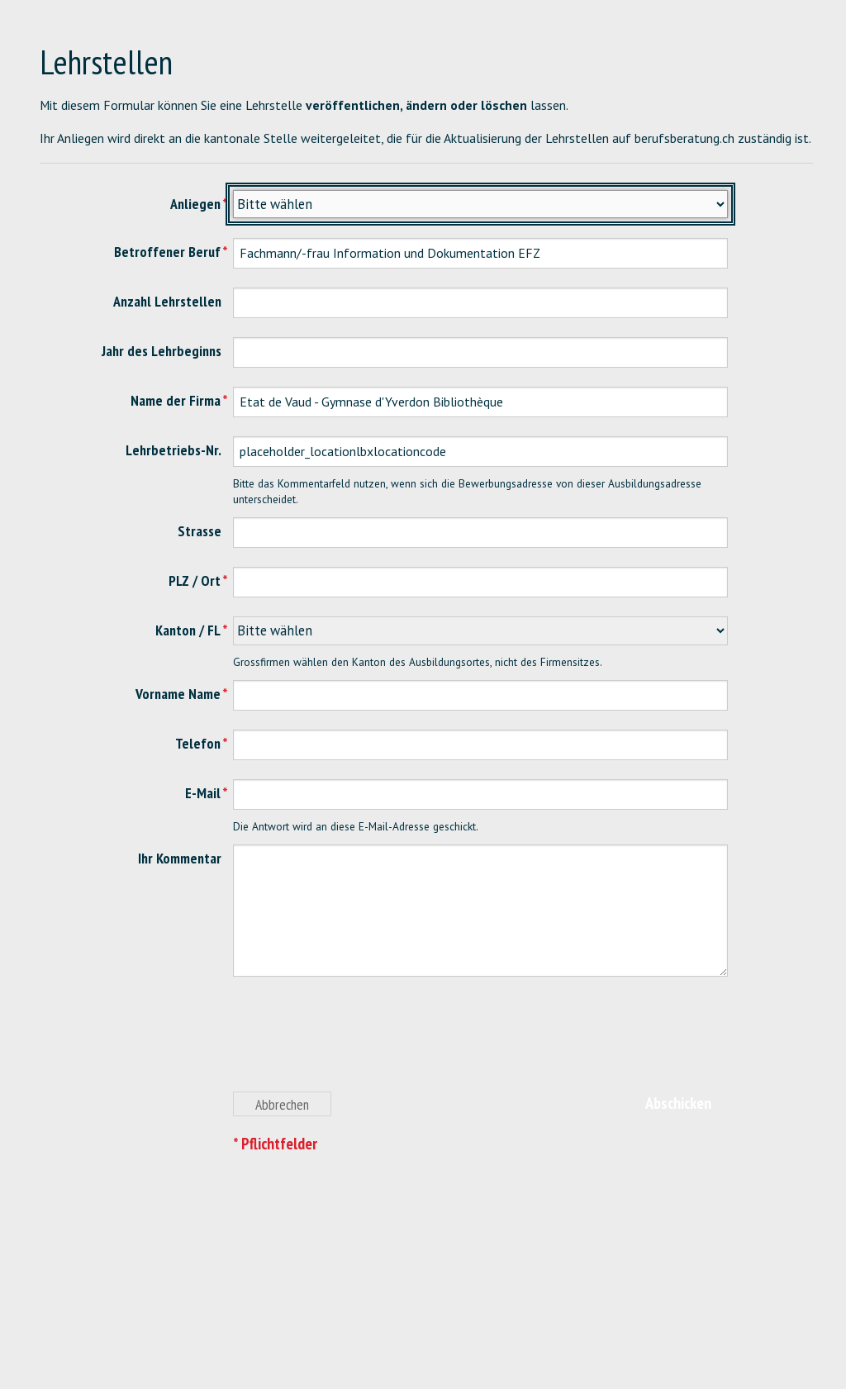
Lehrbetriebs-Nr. (173, 449)
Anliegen (195, 203)
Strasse (199, 530)
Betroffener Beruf (167, 251)
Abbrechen (282, 1104)
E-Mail (203, 792)
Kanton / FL (188, 630)
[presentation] (358, 1043)
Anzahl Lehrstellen (167, 301)
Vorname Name (178, 693)
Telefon (198, 743)
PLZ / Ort (195, 580)
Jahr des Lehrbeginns (161, 350)
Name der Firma (176, 400)
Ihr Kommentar (179, 858)
